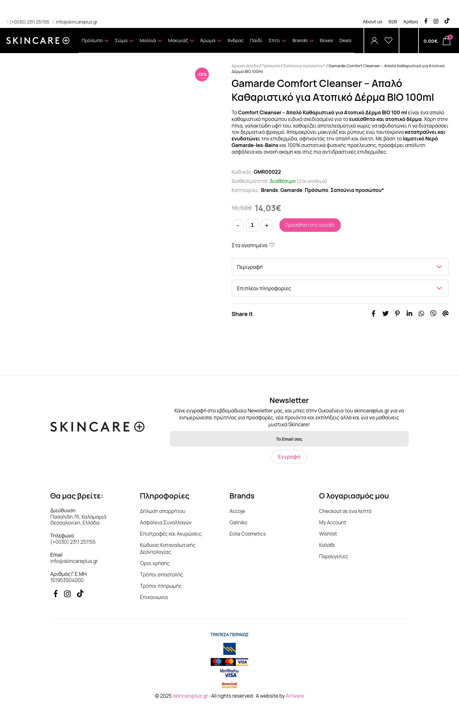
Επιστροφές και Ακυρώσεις (171, 533)
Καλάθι (327, 545)
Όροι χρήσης (155, 563)
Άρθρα (410, 21)
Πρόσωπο (95, 44)
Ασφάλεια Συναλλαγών (166, 522)
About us (372, 21)
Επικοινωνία (154, 597)
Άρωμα (210, 44)
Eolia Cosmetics (248, 533)
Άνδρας (236, 40)
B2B (393, 21)
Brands (302, 44)
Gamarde (291, 190)
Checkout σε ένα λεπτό (345, 511)
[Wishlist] (388, 40)
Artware (295, 695)
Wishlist (328, 533)
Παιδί (256, 40)
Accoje (237, 511)
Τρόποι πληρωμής (161, 585)
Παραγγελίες (333, 556)
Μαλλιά (151, 44)
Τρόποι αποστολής (161, 574)
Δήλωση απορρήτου (163, 511)
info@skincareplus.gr (74, 22)
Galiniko (238, 522)
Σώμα (124, 44)
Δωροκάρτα (216, 65)
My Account (332, 522)
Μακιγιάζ (181, 44)
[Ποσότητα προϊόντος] (252, 225)
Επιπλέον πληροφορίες (264, 288)
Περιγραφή (250, 267)
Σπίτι (277, 44)
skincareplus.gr (190, 695)
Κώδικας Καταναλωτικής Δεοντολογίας (168, 548)
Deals (345, 40)
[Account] (374, 40)
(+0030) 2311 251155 (27, 22)
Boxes (326, 40)
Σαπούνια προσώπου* (304, 65)
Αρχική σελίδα (245, 65)
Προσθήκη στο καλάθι (310, 224)
